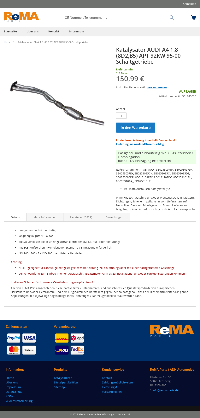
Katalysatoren (63, 378)
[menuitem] (10, 31)
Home (7, 42)
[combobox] (119, 17)
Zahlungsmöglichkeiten (117, 382)
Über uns (12, 382)
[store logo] (21, 17)
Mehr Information (44, 217)
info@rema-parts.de (165, 390)
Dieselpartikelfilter (66, 382)
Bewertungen (114, 217)
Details (15, 217)
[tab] (15, 217)
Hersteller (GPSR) (81, 217)
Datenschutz (14, 391)
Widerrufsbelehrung (19, 401)
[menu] (100, 31)
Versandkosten (157, 87)
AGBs (9, 396)
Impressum (13, 387)
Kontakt (107, 378)
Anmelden (189, 4)
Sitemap (59, 387)
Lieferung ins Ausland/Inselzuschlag (140, 144)
